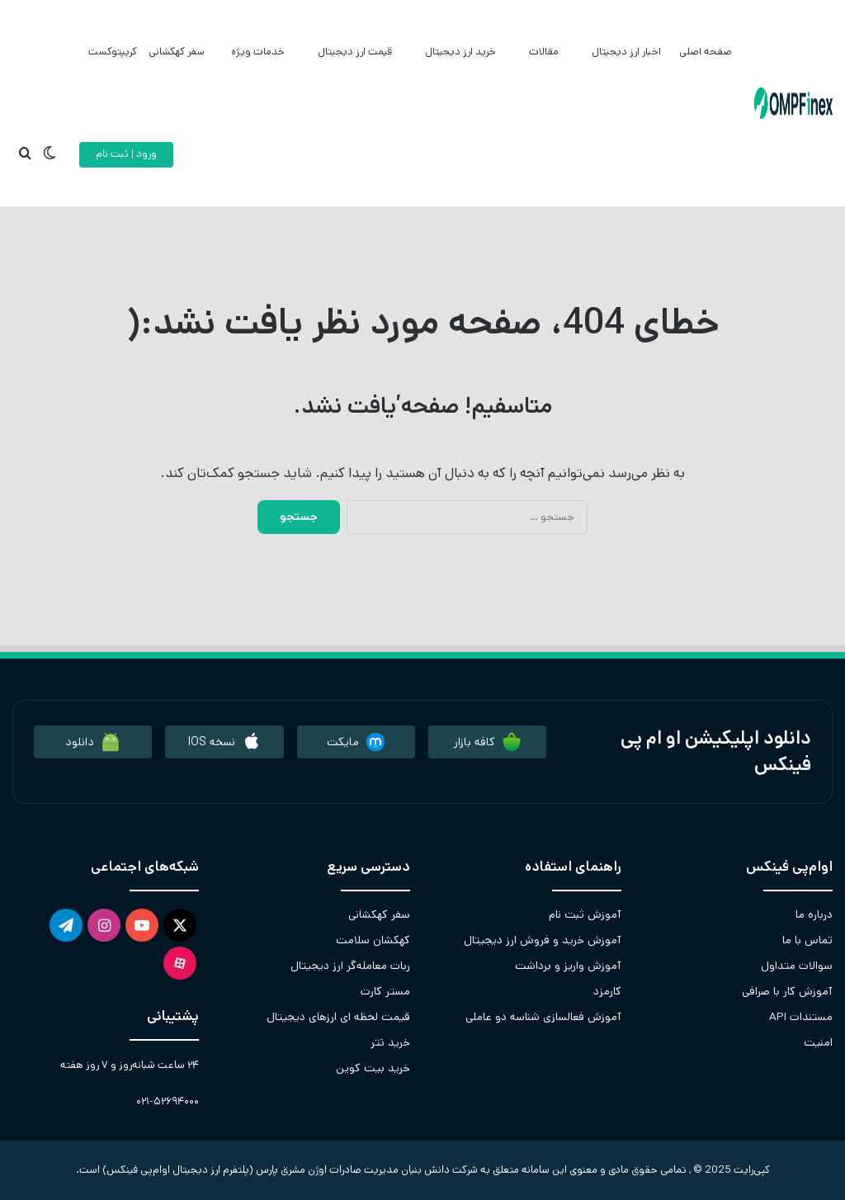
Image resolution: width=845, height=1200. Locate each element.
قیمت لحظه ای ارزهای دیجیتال (338, 1017)
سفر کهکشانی (177, 51)
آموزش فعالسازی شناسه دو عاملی (543, 1017)
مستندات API (801, 1017)
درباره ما (814, 914)
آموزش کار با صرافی (787, 991)
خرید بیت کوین (373, 1068)
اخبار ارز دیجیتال (626, 51)
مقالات (544, 51)
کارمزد (607, 991)
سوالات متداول (797, 965)
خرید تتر (390, 1042)
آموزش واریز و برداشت (568, 965)
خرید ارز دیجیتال (460, 51)
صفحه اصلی (705, 51)
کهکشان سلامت (373, 940)
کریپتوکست (112, 51)
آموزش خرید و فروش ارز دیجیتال (542, 940)
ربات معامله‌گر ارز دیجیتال (350, 965)
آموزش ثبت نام (585, 914)
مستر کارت (385, 991)
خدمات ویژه (258, 51)
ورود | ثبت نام (126, 154)
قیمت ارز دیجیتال (355, 51)
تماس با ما (807, 940)
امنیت (818, 1042)
